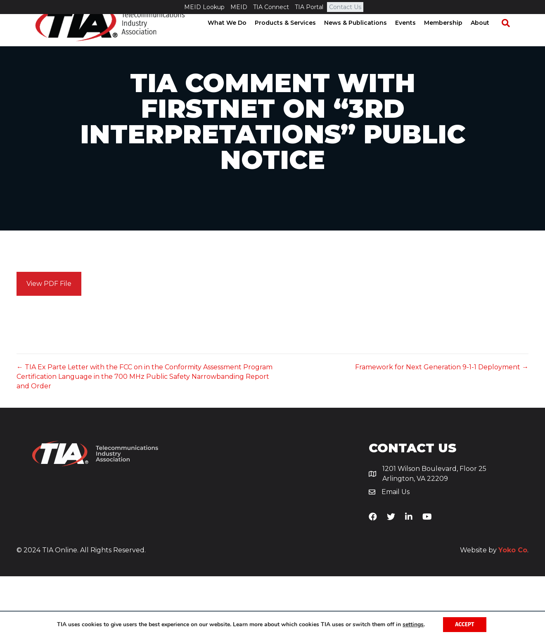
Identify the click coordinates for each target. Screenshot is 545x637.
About (488, 37)
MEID (238, 7)
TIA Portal (309, 7)
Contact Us (345, 7)
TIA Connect (271, 7)
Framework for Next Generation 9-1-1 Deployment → (441, 428)
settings (412, 624)
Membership (451, 37)
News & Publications (363, 37)
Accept (464, 623)
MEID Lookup (204, 7)
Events (413, 37)
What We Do (235, 37)
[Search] (509, 37)
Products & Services (293, 37)
